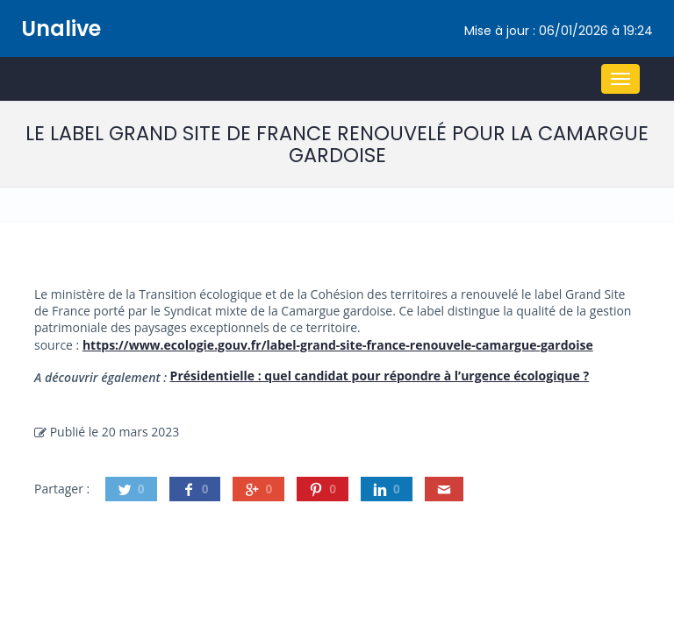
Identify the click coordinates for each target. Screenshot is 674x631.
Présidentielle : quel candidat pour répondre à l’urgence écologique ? (380, 375)
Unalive (61, 28)
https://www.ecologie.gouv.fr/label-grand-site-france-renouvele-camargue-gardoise (337, 345)
